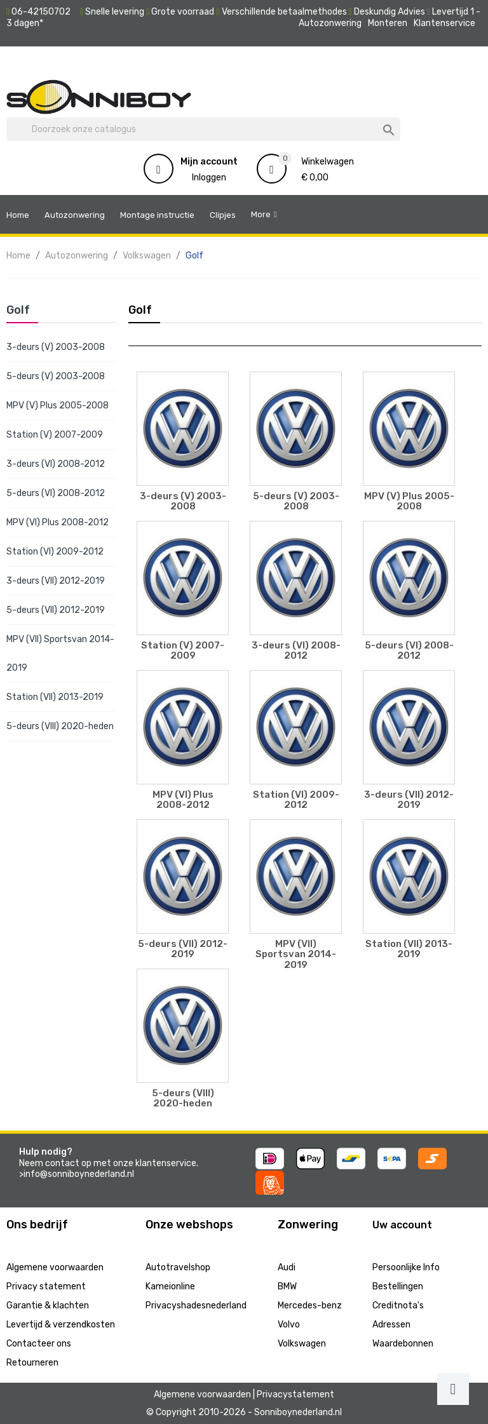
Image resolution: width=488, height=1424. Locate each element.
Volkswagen (302, 1343)
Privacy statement (46, 1286)
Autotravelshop (178, 1267)
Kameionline (170, 1286)
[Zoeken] (203, 130)
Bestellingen (397, 1286)
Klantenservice (444, 23)
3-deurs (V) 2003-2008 (55, 347)
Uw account (402, 1225)
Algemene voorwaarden (55, 1267)
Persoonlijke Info (406, 1267)
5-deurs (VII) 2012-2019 (55, 610)
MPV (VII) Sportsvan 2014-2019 (60, 653)
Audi (286, 1267)
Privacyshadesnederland (196, 1305)
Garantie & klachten (47, 1305)
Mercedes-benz (310, 1305)
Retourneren (32, 1362)
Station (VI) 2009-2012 (55, 551)
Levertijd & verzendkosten (60, 1324)
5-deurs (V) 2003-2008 (55, 376)
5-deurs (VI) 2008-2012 (55, 493)
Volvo (289, 1324)
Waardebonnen (402, 1343)
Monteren (387, 23)
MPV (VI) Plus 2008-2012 (57, 522)
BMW (287, 1286)
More (261, 214)
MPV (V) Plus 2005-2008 (57, 405)
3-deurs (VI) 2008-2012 (55, 464)
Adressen (391, 1324)
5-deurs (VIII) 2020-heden (60, 726)
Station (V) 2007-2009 (54, 434)
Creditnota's (398, 1305)
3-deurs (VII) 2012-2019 (55, 580)
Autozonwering (330, 23)
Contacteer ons (38, 1343)
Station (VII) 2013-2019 (55, 697)
